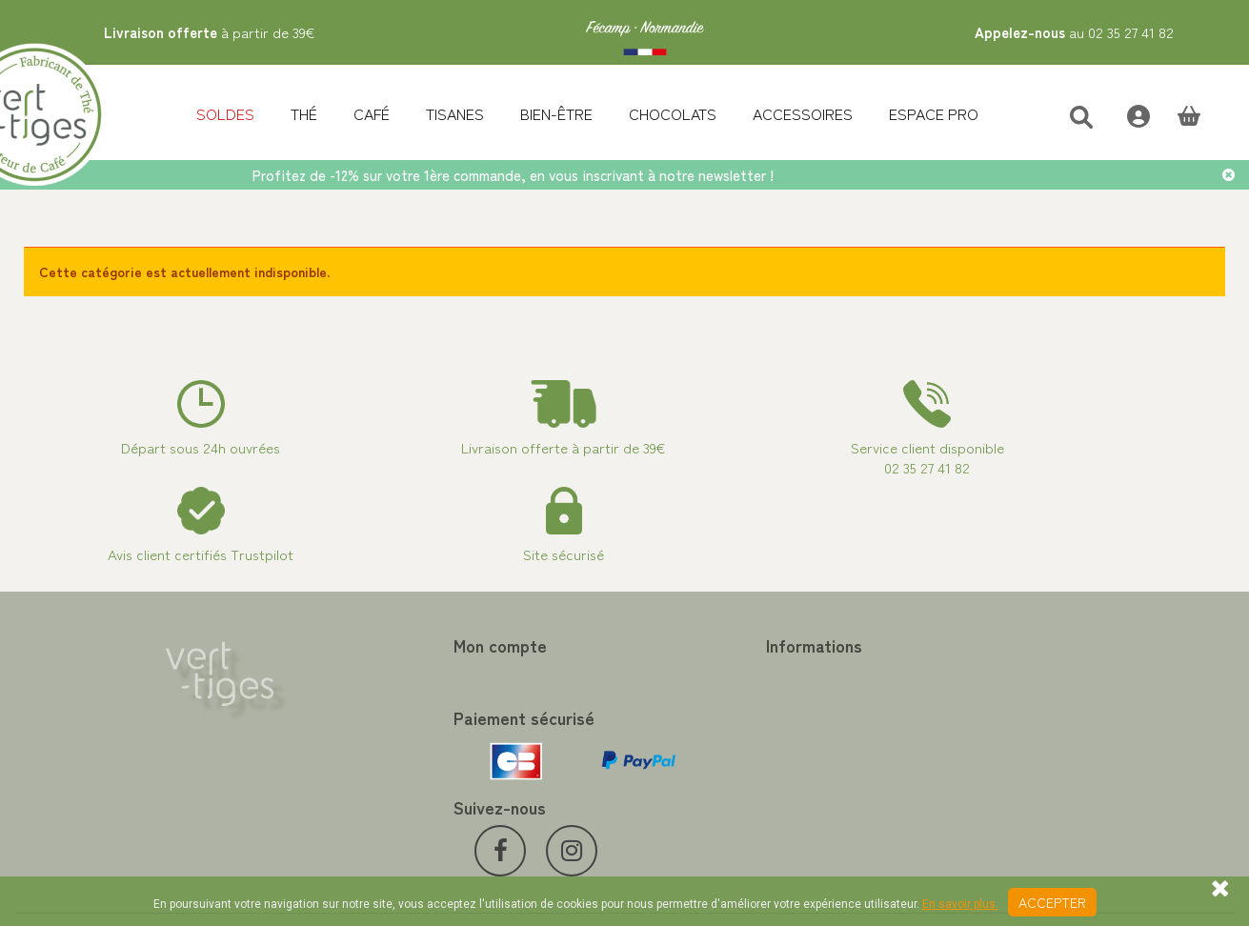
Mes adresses (367, 720)
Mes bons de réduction (394, 765)
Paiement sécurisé (693, 720)
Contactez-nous (687, 674)
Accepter (1052, 902)
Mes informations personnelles (416, 743)
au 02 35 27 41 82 (1074, 32)
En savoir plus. (960, 904)
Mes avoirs (358, 697)
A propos (666, 743)
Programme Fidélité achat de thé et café (762, 697)
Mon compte (373, 645)
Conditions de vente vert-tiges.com (745, 765)
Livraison (665, 788)
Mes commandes (376, 674)
